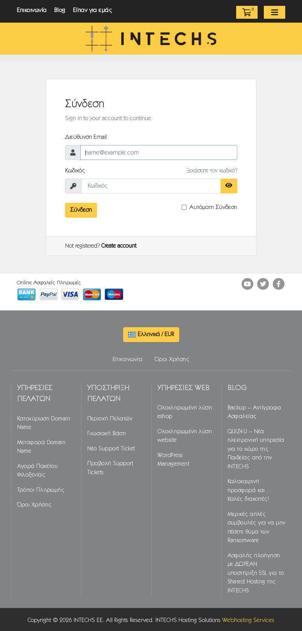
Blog (59, 10)
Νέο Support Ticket (111, 448)
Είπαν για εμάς (93, 10)
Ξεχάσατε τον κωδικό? (211, 171)
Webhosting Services (248, 620)
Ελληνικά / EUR (151, 334)
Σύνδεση (81, 210)
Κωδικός (75, 171)
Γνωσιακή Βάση (106, 433)
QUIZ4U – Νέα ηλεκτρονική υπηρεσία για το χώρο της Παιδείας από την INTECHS (256, 449)
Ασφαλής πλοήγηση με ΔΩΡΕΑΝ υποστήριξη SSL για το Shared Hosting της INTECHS (256, 573)
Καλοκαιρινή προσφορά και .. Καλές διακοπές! (249, 490)
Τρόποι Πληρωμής (41, 490)
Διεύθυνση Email (86, 137)
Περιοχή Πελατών (110, 418)
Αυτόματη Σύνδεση (213, 207)
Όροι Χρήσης (172, 359)
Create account (118, 246)
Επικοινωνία (32, 10)
